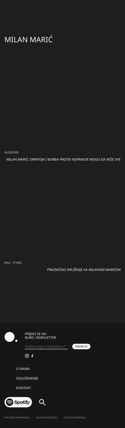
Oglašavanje (27, 378)
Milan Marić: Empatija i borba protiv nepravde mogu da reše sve (63, 159)
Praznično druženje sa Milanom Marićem (84, 269)
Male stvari (13, 262)
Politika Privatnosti (17, 417)
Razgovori (11, 152)
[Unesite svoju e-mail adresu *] (46, 346)
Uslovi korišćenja (75, 417)
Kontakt (23, 388)
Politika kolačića (47, 417)
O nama (23, 368)
